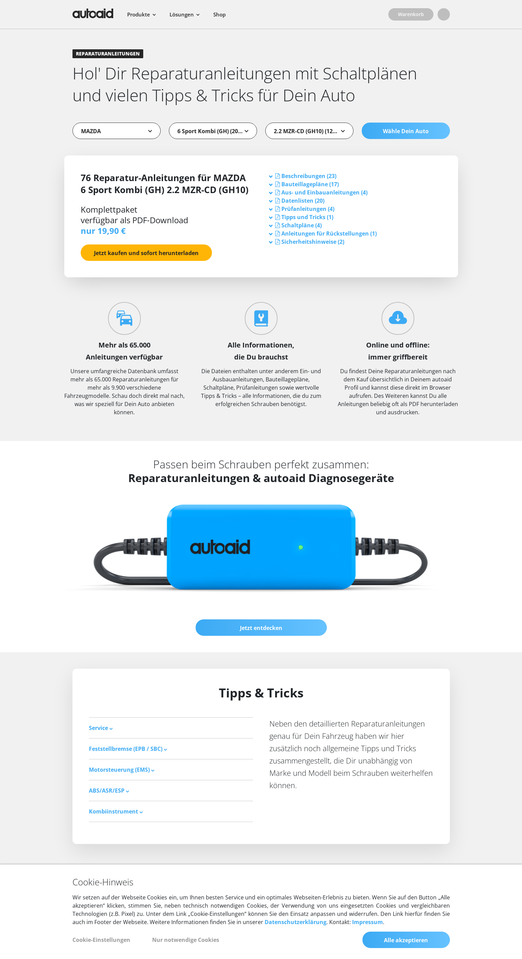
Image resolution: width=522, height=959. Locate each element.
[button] (308, 176)
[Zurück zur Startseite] (92, 13)
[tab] (355, 176)
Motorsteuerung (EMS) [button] (122, 769)
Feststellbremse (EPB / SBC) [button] (128, 749)
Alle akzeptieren (406, 940)
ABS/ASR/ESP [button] (109, 790)
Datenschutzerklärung (295, 922)
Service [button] (101, 728)
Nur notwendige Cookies (185, 940)
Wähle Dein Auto (406, 131)
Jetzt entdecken (261, 628)
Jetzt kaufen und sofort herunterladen (146, 253)
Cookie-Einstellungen (101, 940)
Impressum (367, 922)
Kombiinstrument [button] (116, 811)
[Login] (444, 14)
